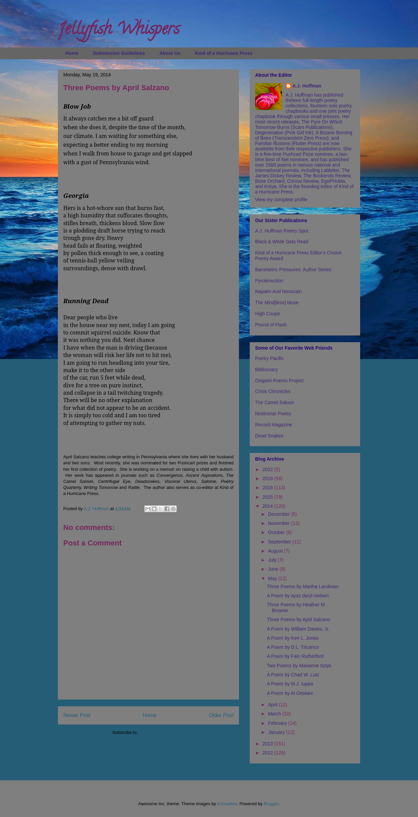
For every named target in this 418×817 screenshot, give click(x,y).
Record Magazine (273, 424)
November (279, 523)
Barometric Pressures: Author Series (293, 269)
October (277, 532)
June (273, 569)
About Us (170, 53)
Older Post (221, 715)
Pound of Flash (271, 324)
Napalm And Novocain (278, 291)
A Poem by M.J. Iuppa (290, 683)
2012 (268, 752)
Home (71, 53)
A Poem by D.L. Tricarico (293, 647)
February (278, 723)
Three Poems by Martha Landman (302, 586)
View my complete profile (281, 199)
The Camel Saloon (274, 402)
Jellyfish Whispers (118, 30)
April (273, 704)
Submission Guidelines (119, 53)
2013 (268, 743)
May (273, 578)
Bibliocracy (266, 369)
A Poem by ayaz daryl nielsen (298, 595)
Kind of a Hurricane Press (223, 53)
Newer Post (77, 715)
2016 (268, 487)
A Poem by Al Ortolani (290, 693)
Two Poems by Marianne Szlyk (299, 665)
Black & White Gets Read (281, 241)
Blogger (271, 803)
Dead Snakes (269, 435)
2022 (268, 469)
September (280, 541)
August (276, 551)
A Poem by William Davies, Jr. (298, 629)
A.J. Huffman (306, 85)
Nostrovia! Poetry (273, 413)
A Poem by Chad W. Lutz (293, 674)
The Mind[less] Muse (277, 302)
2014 (268, 506)
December (279, 514)
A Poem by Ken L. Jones (292, 638)
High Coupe (267, 313)
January (277, 732)
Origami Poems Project (279, 380)
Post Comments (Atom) (161, 732)
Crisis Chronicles (272, 391)
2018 (268, 478)
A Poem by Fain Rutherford (295, 656)
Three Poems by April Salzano (298, 619)
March (275, 713)
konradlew (227, 803)
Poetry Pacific (269, 358)
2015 (268, 497)
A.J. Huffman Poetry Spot (281, 231)
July (273, 560)
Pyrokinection (269, 280)
